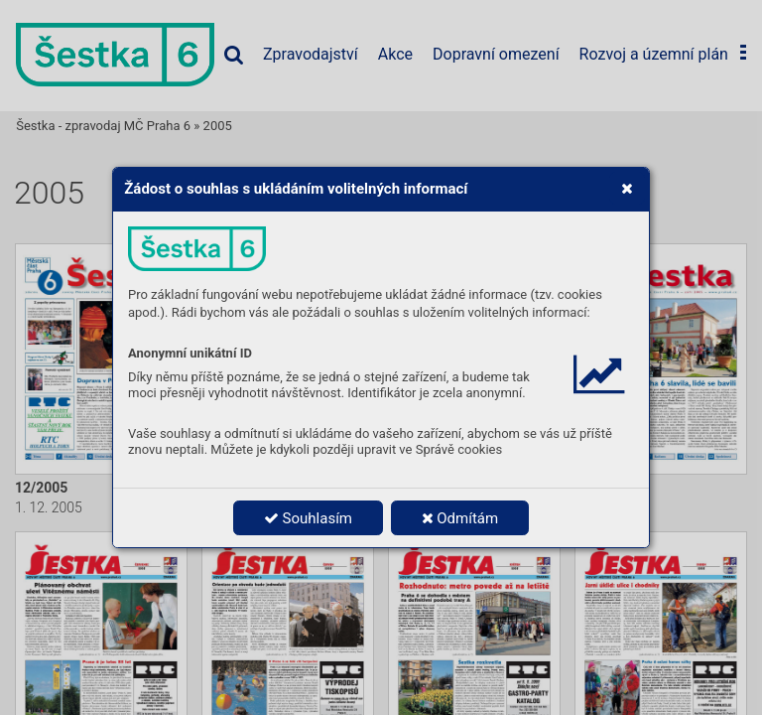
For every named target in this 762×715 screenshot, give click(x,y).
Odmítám (460, 518)
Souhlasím (308, 518)
